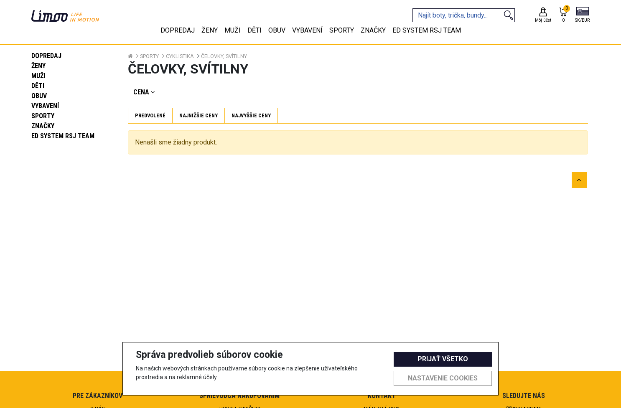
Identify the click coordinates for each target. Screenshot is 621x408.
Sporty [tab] (341, 30)
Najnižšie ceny (198, 115)
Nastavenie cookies (443, 378)
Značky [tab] (373, 30)
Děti (37, 86)
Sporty (42, 116)
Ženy (38, 66)
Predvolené (150, 115)
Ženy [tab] (209, 30)
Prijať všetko (442, 359)
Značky (42, 126)
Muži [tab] (232, 30)
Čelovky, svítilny (224, 56)
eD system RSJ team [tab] (426, 30)
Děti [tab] (254, 30)
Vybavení (45, 106)
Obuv (39, 96)
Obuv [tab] (276, 30)
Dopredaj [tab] (177, 30)
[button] (582, 15)
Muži (38, 76)
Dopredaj (46, 56)
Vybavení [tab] (307, 30)
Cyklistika (180, 56)
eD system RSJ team (62, 136)
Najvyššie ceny (251, 115)
